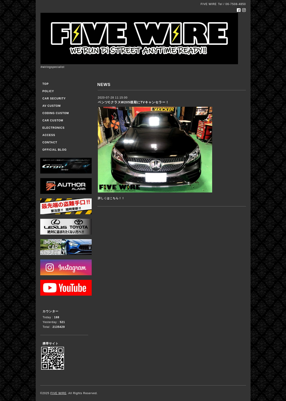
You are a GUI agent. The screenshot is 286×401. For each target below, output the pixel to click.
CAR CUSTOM (53, 120)
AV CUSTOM (52, 105)
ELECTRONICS (54, 127)
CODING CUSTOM (56, 113)
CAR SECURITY (54, 98)
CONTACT (50, 142)
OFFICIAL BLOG (55, 149)
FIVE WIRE (58, 393)
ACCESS (49, 135)
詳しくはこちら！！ (111, 198)
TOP (46, 84)
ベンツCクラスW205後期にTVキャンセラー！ (133, 102)
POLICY (48, 91)
